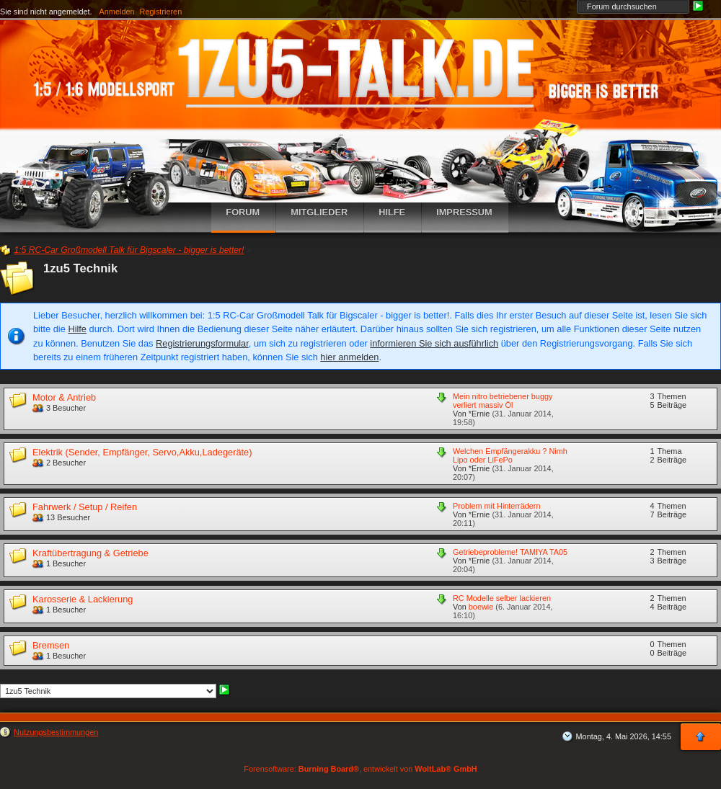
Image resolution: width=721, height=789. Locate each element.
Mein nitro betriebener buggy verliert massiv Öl (502, 400)
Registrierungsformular (202, 343)
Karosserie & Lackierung (82, 599)
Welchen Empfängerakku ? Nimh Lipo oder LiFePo (510, 455)
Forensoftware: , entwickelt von (360, 769)
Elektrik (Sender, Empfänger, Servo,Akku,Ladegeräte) (142, 452)
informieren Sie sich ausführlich (434, 343)
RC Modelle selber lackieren (502, 598)
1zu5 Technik (80, 268)
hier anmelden (349, 357)
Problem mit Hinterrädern (496, 506)
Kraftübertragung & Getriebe (90, 553)
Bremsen (50, 645)
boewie (481, 606)
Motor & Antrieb (64, 397)
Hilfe (77, 329)
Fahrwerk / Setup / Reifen (84, 507)
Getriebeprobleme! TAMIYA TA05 (510, 552)
